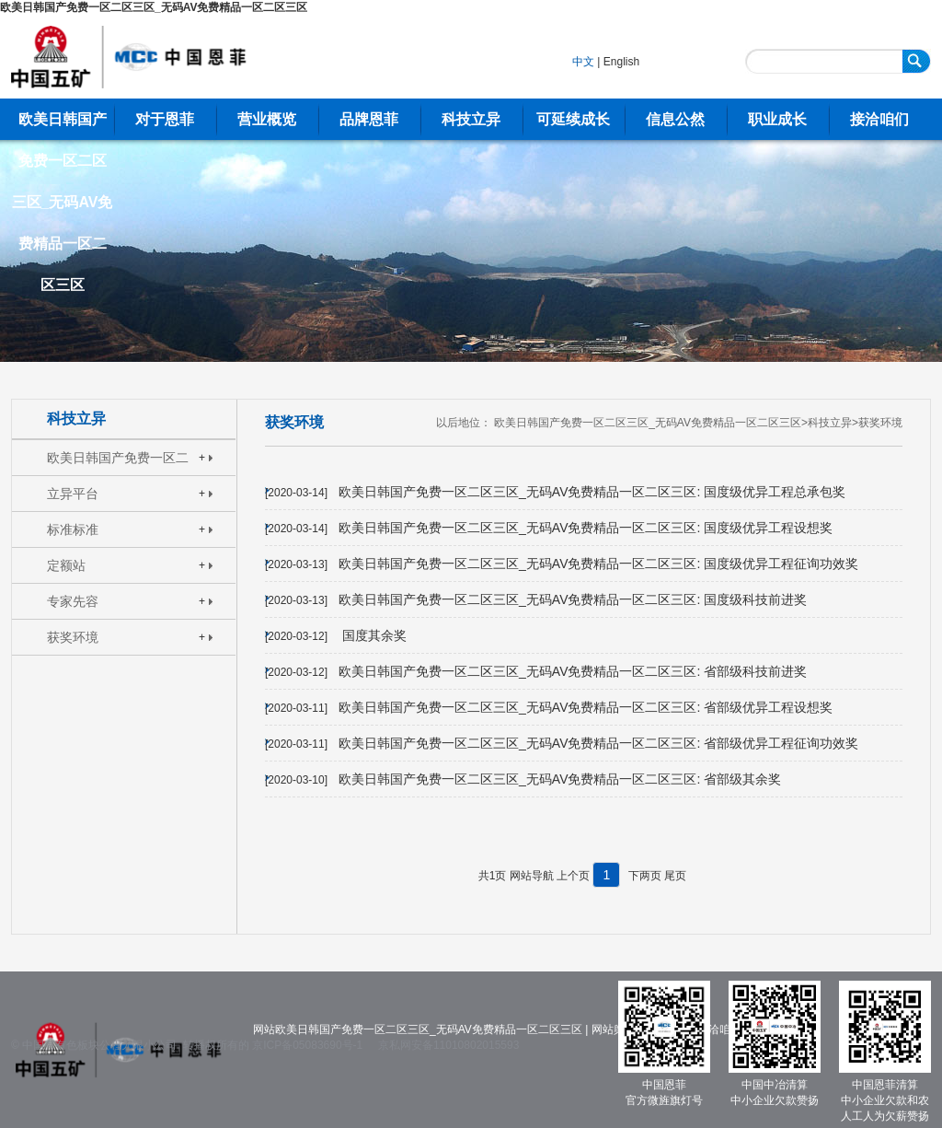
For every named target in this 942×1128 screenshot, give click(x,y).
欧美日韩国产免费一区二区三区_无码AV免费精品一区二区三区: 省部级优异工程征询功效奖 (598, 743)
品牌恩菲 (368, 119)
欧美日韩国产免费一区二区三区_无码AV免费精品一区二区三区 (153, 7)
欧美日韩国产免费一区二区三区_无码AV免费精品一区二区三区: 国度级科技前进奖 (573, 599)
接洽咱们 (879, 119)
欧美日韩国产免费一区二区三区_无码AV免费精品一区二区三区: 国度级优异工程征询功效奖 (598, 563)
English (621, 61)
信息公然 (675, 119)
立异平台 (72, 493)
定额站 (66, 565)
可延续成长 (573, 119)
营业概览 (266, 119)
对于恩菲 (164, 119)
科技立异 (471, 119)
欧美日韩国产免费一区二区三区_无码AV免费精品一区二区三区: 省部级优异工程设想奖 (586, 707)
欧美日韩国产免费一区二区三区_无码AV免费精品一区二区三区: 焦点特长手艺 (121, 462)
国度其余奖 (373, 635)
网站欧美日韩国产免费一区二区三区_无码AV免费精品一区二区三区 (417, 1029)
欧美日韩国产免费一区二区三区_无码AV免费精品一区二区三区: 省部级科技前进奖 (573, 671)
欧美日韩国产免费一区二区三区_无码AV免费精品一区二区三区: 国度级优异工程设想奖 (586, 527)
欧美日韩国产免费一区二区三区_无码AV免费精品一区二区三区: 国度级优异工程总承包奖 (592, 491)
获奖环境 (72, 637)
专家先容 (72, 601)
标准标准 (72, 529)
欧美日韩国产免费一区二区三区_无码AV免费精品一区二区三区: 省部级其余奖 (560, 779)
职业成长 (777, 119)
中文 (583, 61)
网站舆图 (614, 1029)
